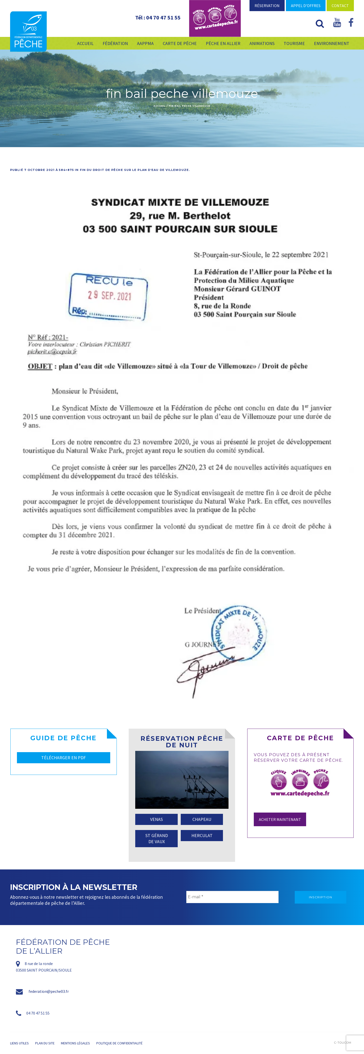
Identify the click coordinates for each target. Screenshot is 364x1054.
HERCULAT (202, 835)
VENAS (156, 819)
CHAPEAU (201, 819)
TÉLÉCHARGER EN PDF (63, 757)
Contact (340, 5)
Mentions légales (75, 1043)
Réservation (267, 5)
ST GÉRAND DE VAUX (156, 838)
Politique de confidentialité (119, 1043)
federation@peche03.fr (49, 991)
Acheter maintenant (280, 819)
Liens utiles (19, 1043)
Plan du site (45, 1043)
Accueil (159, 105)
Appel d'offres (306, 5)
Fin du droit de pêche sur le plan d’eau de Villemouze (134, 170)
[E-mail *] (232, 897)
